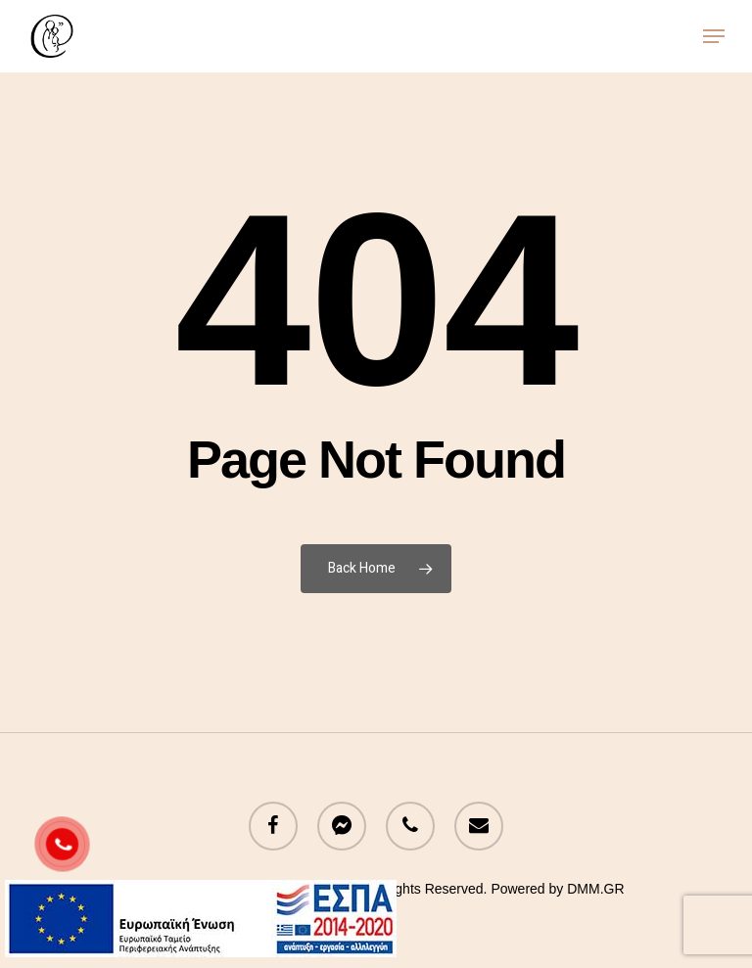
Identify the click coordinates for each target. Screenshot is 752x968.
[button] (714, 36)
